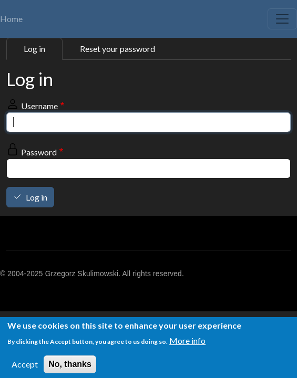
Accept (25, 366)
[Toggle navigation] (282, 18)
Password (39, 152)
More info (187, 343)
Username (39, 106)
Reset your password (117, 49)
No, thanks (69, 366)
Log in (34, 49)
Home (11, 19)
